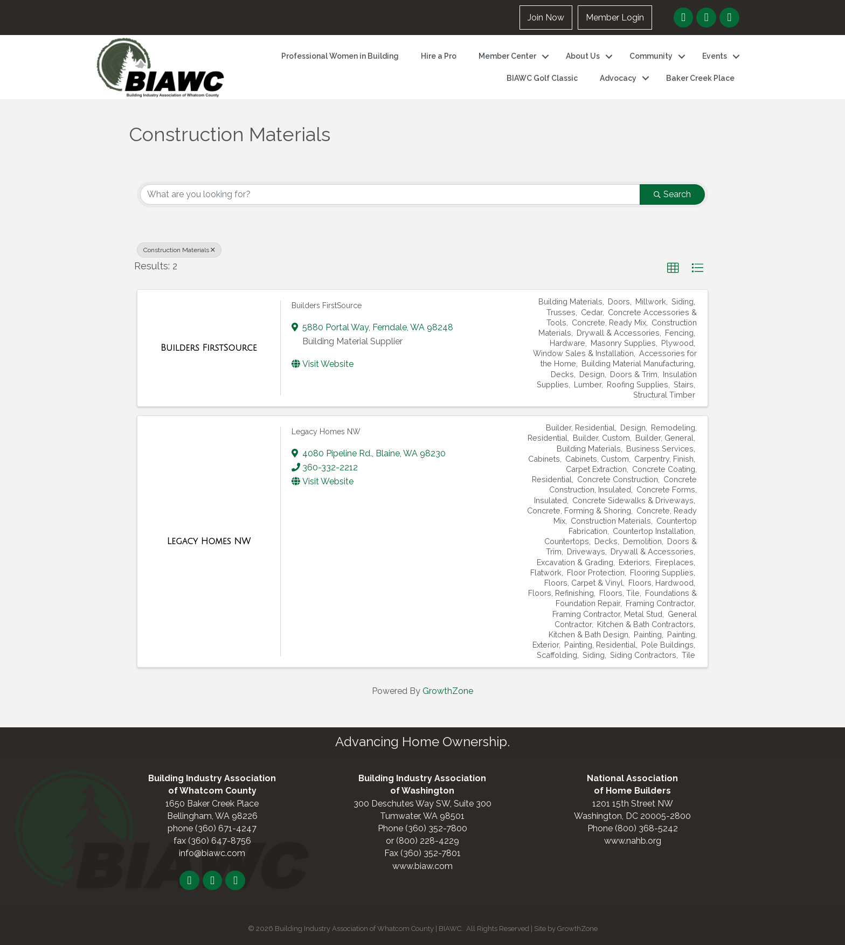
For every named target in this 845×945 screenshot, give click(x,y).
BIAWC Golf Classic (542, 78)
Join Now (546, 17)
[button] (673, 268)
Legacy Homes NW (326, 431)
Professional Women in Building (340, 56)
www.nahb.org (632, 841)
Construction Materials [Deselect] (179, 250)
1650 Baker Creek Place (212, 803)
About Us (583, 56)
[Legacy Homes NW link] (209, 541)
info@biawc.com (212, 853)
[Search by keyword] (390, 194)
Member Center (507, 56)
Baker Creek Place (700, 78)
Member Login (615, 17)
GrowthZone (447, 691)
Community (651, 56)
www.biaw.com (422, 866)
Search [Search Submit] (672, 194)
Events (714, 56)
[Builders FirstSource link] (209, 348)
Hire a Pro (438, 56)
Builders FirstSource (327, 305)
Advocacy (618, 78)
